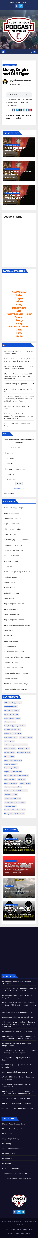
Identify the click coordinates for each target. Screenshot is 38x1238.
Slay (7, 888)
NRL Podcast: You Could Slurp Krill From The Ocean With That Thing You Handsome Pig (19, 376)
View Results (19, 488)
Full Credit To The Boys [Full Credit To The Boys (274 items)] (12, 729)
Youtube (10, 474)
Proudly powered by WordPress (12, 1221)
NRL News (9, 976)
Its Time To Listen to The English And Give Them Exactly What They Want (17, 911)
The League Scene (11, 662)
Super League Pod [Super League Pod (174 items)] (10, 783)
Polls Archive (9, 493)
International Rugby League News (15, 1173)
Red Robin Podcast (11, 593)
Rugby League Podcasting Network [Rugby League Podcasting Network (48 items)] (16, 775)
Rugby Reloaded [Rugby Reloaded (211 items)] (9, 779)
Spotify (10, 453)
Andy (19, 304)
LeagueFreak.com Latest (17, 345)
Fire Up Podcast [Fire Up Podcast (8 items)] (9, 722)
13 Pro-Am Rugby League (14, 508)
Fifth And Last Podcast (13, 529)
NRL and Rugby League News (13, 1124)
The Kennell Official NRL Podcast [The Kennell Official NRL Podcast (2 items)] (15, 791)
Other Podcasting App (16, 469)
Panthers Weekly (10, 577)
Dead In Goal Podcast (12, 518)
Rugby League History (10, 1139)
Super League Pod (11, 641)
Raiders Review (10, 588)
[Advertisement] (19, 950)
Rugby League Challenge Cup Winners (17, 1072)
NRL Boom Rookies (11, 556)
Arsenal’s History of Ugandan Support (19, 384)
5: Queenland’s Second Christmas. (18, 173)
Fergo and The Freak (12, 524)
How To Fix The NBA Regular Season (16, 1103)
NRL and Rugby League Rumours (15, 1129)
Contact (10, 1233)
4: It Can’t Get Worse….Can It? (14, 196)
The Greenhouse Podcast (14, 652)
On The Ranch (9, 566)
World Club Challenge (10, 1168)
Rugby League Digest (12, 614)
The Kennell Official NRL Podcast (17, 657)
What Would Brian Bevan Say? (16, 684)
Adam (18, 301)
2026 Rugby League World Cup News (16, 1178)
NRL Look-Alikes (8, 1153)
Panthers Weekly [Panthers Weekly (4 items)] (10, 749)
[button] (31, 52)
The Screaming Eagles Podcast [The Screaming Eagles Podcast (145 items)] (15, 802)
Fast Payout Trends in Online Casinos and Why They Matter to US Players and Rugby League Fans (19, 399)
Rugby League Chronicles (14, 604)
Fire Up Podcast (10, 534)
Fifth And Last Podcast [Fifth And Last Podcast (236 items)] (12, 718)
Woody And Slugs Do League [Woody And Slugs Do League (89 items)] (14, 814)
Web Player (11, 480)
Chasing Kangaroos (11, 513)
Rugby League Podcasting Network (18, 625)
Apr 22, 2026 (11, 914)
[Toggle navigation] (17, 52)
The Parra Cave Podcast (13, 668)
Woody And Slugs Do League (15, 689)
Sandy (19, 320)
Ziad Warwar (19, 292)
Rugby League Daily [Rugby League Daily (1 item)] (11, 764)
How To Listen (10, 1229)
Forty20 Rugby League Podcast (16, 540)
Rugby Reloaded (10, 630)
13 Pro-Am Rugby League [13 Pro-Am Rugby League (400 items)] (12, 703)
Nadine (19, 295)
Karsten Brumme (19, 326)
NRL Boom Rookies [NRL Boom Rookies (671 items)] (10, 737)
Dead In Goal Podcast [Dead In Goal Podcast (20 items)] (11, 710)
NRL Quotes (6, 1163)
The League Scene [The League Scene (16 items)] (10, 794)
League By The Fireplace (13, 550)
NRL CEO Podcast (11, 561)
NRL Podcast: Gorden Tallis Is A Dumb (17, 1031)
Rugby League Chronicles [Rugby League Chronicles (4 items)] (13, 760)
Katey (19, 323)
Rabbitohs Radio (10, 582)
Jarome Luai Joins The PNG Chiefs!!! (18, 842)
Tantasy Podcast (10, 646)
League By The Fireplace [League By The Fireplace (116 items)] (12, 733)
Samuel (19, 317)
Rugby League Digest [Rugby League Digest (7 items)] (11, 768)
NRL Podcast (7, 1134)
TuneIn (10, 464)
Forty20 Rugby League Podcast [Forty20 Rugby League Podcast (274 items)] (15, 726)
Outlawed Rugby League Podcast (17, 572)
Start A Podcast (22, 1229)
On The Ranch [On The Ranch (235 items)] (9, 741)
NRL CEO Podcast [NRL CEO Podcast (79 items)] (26, 737)
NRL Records (7, 1158)
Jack (19, 329)
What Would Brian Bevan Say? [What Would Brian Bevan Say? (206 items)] (14, 810)
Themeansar (19, 1224)
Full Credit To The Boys (10, 65)
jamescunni (19, 307)
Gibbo (19, 336)
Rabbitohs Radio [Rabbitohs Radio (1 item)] (24, 749)
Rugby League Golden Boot (12, 1149)
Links (30, 1229)
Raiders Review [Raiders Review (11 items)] (9, 752)
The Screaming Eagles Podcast (16, 673)
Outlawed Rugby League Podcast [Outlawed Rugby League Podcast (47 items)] (15, 745)
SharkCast (8, 636)
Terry (19, 332)
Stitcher (10, 458)
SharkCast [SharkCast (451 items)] (21, 779)
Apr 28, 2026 (11, 869)
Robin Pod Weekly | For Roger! (19, 864)
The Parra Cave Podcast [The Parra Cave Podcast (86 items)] (12, 798)
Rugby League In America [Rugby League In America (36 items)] (13, 771)
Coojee (19, 298)
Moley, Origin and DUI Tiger (15, 71)
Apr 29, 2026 (11, 847)
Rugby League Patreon (23, 1233)
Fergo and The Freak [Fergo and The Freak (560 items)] (11, 714)
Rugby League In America (14, 620)
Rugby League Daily (11, 609)
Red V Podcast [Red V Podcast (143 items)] (9, 756)
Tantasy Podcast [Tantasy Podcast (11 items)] (25, 783)
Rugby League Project (19, 313)
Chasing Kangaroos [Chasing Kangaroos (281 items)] (10, 706)
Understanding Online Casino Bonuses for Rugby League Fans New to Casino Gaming (18, 416)
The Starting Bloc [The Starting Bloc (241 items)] (10, 806)
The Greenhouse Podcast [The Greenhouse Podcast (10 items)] (13, 787)
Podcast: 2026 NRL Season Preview (16, 1098)
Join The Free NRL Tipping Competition (17, 1108)
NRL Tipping (6, 1144)
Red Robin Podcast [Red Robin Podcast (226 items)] (23, 752)
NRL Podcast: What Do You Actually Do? (18, 1017)
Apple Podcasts (13, 448)
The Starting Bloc (11, 678)
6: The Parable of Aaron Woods (15, 149)
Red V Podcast (9, 598)
